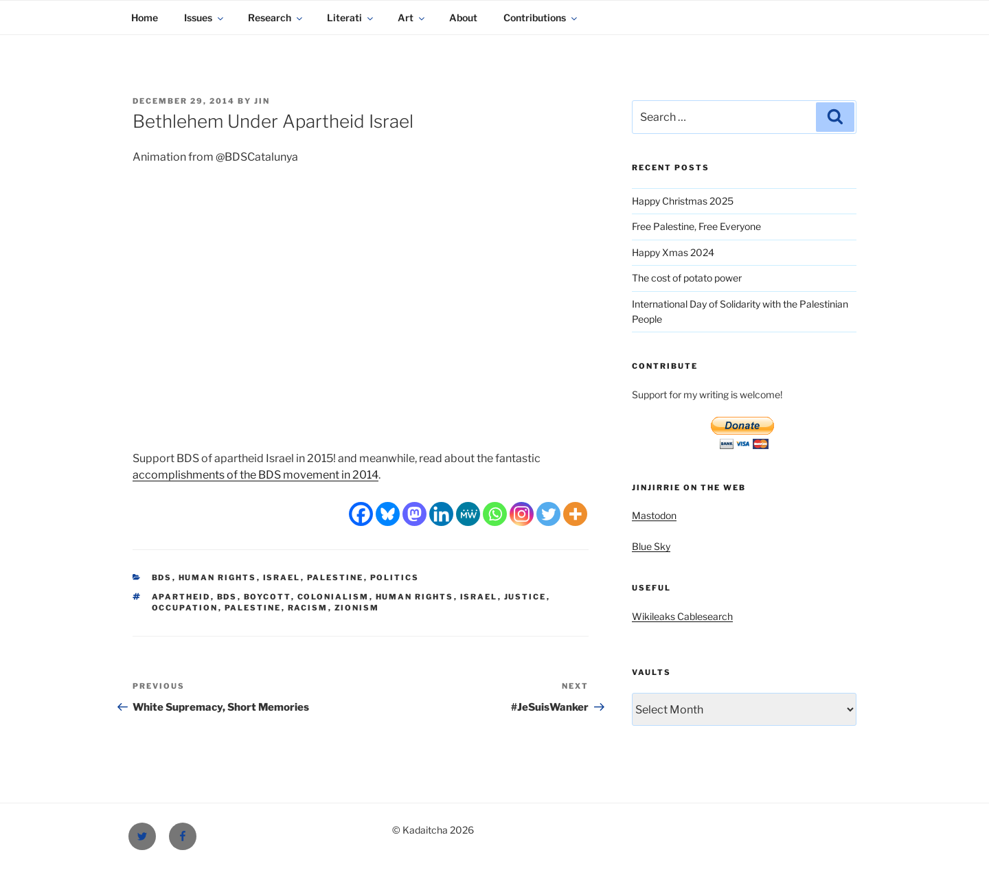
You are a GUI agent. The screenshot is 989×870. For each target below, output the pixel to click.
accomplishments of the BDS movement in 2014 (255, 474)
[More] (575, 514)
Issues (204, 17)
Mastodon (654, 515)
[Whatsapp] (495, 514)
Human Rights (218, 577)
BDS (162, 577)
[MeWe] (468, 514)
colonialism (333, 597)
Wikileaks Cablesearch (682, 616)
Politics (395, 577)
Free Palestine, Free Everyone (696, 226)
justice (525, 597)
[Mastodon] (414, 514)
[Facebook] (361, 514)
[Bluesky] (388, 514)
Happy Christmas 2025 (683, 201)
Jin (262, 101)
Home (144, 17)
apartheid (181, 597)
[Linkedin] (441, 514)
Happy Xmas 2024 (673, 252)
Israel (282, 577)
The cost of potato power (687, 278)
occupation (185, 608)
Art (412, 17)
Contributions (541, 17)
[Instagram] (522, 514)
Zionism (357, 608)
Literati (351, 17)
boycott (267, 597)
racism (308, 608)
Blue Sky (651, 546)
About (463, 17)
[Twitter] (548, 514)
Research (276, 17)
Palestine (335, 577)
